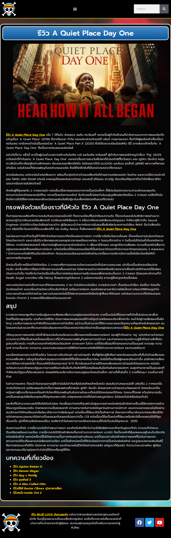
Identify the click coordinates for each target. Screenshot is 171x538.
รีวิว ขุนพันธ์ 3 (22, 480)
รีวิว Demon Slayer (26, 471)
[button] (75, 9)
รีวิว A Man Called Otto (29, 484)
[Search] (164, 8)
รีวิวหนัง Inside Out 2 (27, 493)
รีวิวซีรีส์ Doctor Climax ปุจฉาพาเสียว (37, 488)
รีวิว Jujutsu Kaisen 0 (27, 466)
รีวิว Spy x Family (25, 475)
